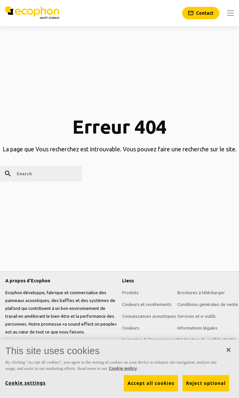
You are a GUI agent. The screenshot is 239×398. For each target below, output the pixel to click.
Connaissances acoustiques (149, 316)
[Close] (228, 350)
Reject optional (206, 383)
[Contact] (200, 13)
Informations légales (197, 328)
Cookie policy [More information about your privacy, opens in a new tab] (123, 368)
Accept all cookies (150, 383)
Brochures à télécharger (201, 292)
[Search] (41, 173)
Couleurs (131, 328)
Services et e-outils (196, 316)
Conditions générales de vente (207, 304)
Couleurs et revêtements (147, 304)
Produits (130, 292)
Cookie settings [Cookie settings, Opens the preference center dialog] (25, 383)
